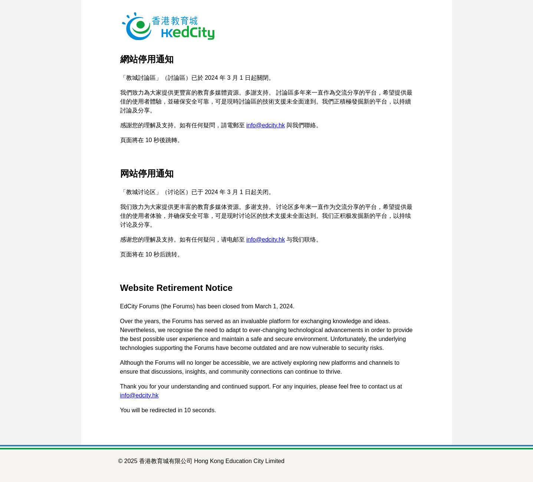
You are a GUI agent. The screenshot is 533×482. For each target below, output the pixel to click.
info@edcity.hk (265, 125)
